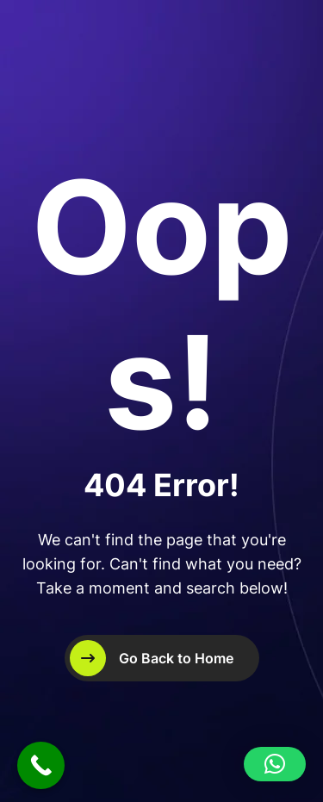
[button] (275, 764)
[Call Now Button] (41, 765)
